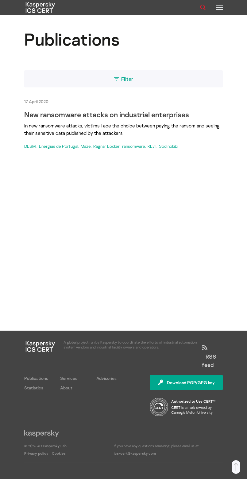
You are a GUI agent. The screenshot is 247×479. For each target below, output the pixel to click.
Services (68, 378)
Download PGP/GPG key (186, 382)
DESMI (30, 146)
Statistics (33, 387)
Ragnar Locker (106, 146)
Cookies (59, 453)
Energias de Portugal (58, 146)
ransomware (133, 146)
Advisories (106, 378)
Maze (86, 146)
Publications (36, 378)
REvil (152, 146)
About (66, 387)
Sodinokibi (168, 146)
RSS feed (209, 356)
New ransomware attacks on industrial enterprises (106, 114)
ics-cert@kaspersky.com (135, 453)
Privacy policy (36, 453)
